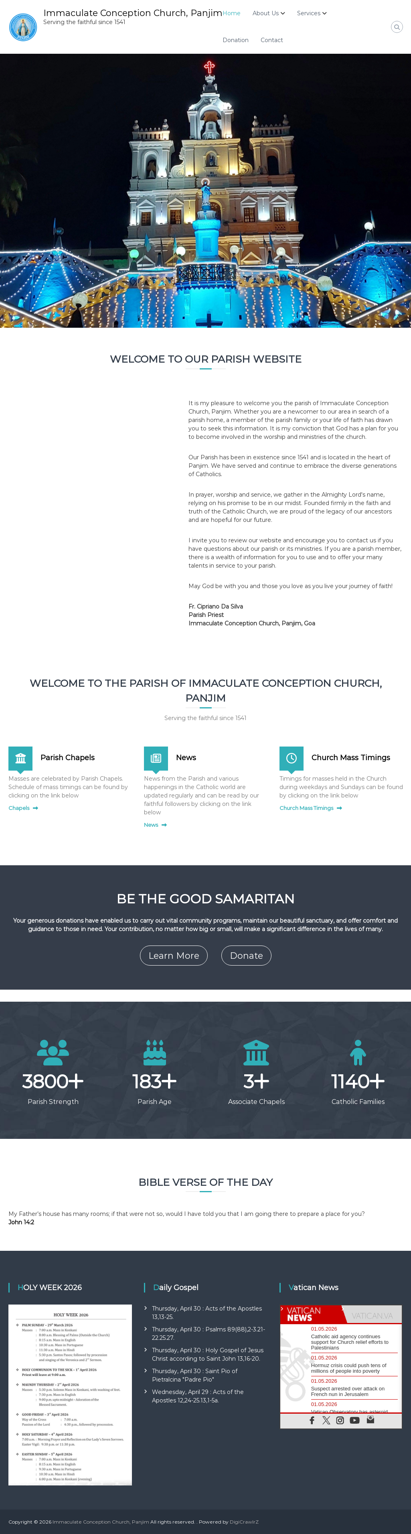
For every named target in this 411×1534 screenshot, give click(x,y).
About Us (266, 13)
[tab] (310, 1314)
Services (308, 13)
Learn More (173, 955)
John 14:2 (21, 1222)
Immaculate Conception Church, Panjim (133, 13)
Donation (236, 40)
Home (232, 13)
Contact (272, 40)
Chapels (18, 808)
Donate (246, 955)
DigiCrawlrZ (244, 1522)
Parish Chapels (67, 757)
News (186, 757)
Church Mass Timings (351, 757)
